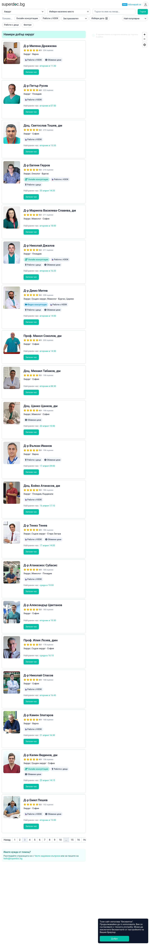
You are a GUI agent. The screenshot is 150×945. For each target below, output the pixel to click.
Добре (114, 938)
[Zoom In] (144, 35)
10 (60, 819)
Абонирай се (130, 5)
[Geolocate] (144, 46)
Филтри (27, 26)
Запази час (31, 78)
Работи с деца (11, 26)
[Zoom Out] (144, 40)
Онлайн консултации (27, 19)
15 (72, 819)
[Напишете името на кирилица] (114, 12)
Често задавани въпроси (47, 835)
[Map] (118, 315)
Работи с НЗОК (50, 19)
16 (78, 819)
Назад (7, 819)
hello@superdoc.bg (13, 837)
